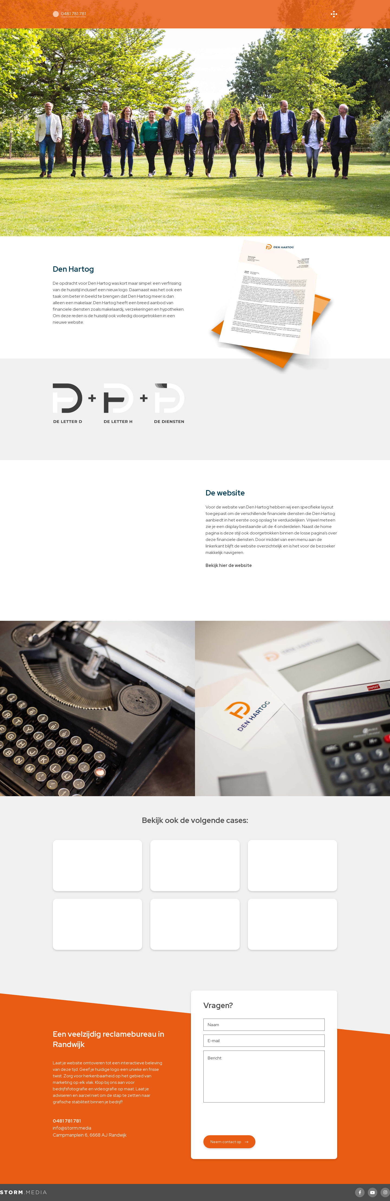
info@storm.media (72, 1128)
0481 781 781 (73, 14)
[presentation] (264, 1116)
